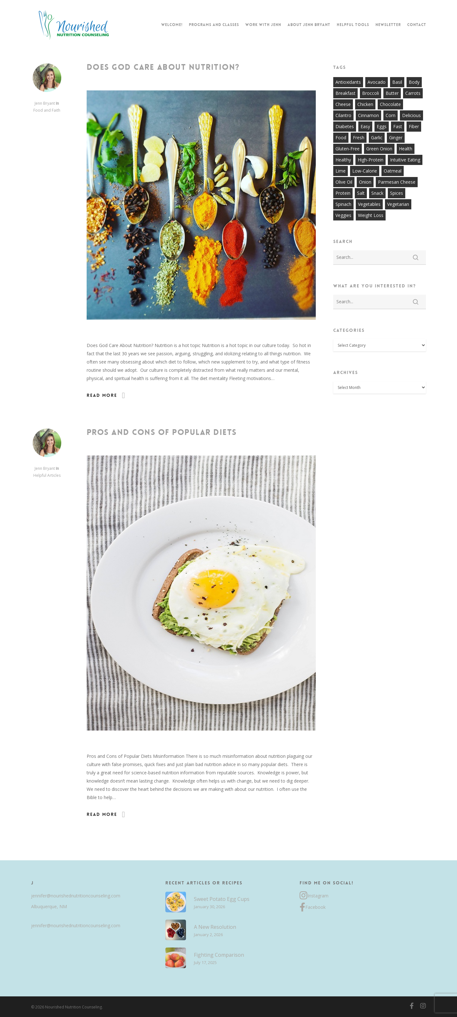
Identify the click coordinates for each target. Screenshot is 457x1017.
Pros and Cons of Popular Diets (162, 432)
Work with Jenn (263, 25)
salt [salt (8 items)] (361, 193)
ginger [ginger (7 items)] (395, 138)
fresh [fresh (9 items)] (358, 138)
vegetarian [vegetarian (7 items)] (398, 204)
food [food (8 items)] (340, 138)
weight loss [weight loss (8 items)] (370, 215)
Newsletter (388, 25)
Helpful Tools (353, 25)
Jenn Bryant (45, 103)
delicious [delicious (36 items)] (411, 115)
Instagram (314, 896)
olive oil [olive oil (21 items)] (343, 182)
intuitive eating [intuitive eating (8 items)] (405, 160)
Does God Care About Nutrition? (163, 67)
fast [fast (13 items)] (397, 126)
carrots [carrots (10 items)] (413, 93)
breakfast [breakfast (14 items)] (345, 93)
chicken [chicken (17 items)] (365, 104)
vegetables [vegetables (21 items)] (369, 204)
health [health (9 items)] (405, 149)
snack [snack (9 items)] (377, 193)
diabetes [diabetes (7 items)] (344, 126)
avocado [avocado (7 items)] (377, 82)
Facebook (313, 907)
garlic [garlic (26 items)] (376, 138)
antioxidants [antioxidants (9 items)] (348, 82)
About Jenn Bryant (309, 25)
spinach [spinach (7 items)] (343, 204)
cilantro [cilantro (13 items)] (343, 115)
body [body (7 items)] (414, 82)
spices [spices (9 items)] (396, 193)
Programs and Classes (214, 25)
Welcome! (171, 25)
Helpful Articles (47, 475)
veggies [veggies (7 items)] (343, 215)
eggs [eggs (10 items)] (382, 126)
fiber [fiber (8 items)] (414, 126)
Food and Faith (46, 110)
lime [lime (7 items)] (340, 171)
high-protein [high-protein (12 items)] (370, 160)
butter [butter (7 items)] (392, 93)
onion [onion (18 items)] (365, 182)
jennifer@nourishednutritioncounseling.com (75, 896)
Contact (416, 25)
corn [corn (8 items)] (390, 115)
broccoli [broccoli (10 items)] (370, 93)
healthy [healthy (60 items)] (343, 160)
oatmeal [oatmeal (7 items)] (392, 171)
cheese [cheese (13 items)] (343, 104)
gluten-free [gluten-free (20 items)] (347, 149)
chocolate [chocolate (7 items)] (390, 104)
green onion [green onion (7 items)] (379, 149)
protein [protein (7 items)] (342, 193)
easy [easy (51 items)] (365, 126)
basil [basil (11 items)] (397, 82)
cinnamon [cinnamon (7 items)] (368, 115)
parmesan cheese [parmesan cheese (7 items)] (396, 182)
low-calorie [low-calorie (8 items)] (364, 171)
